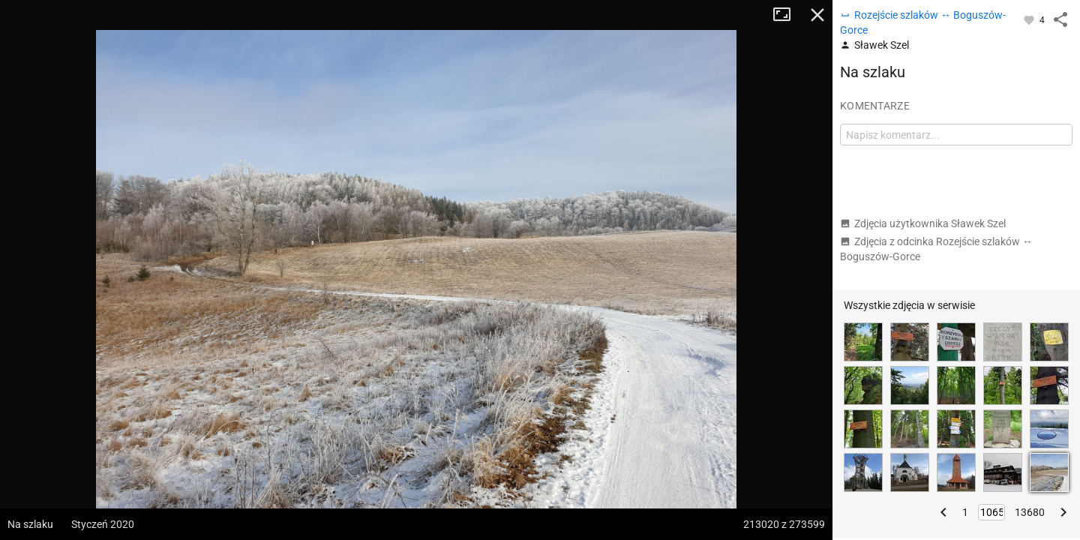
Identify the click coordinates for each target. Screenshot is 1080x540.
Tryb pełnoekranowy (787, 15)
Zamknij (817, 15)
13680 (1030, 512)
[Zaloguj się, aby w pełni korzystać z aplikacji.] (1030, 20)
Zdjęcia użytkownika (923, 224)
